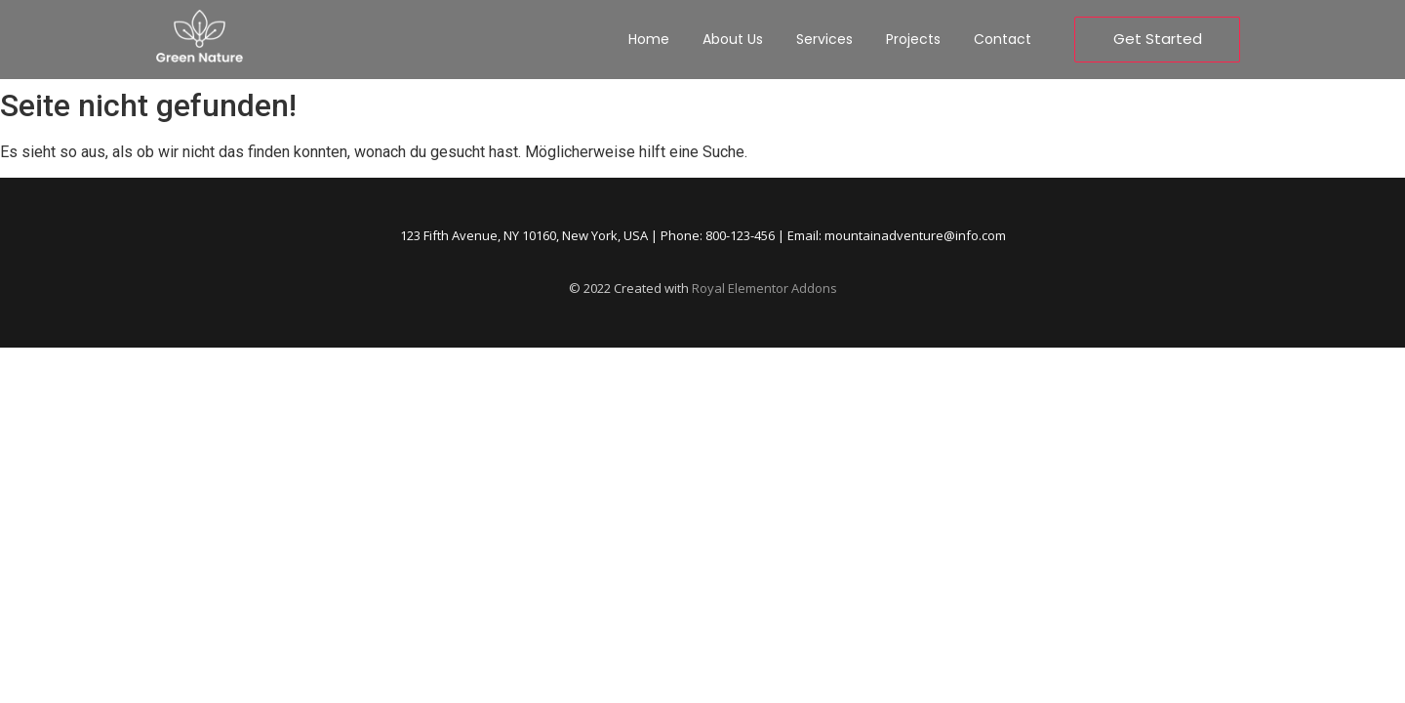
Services (824, 39)
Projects (913, 39)
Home (648, 39)
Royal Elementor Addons (764, 288)
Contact (1002, 39)
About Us (732, 39)
